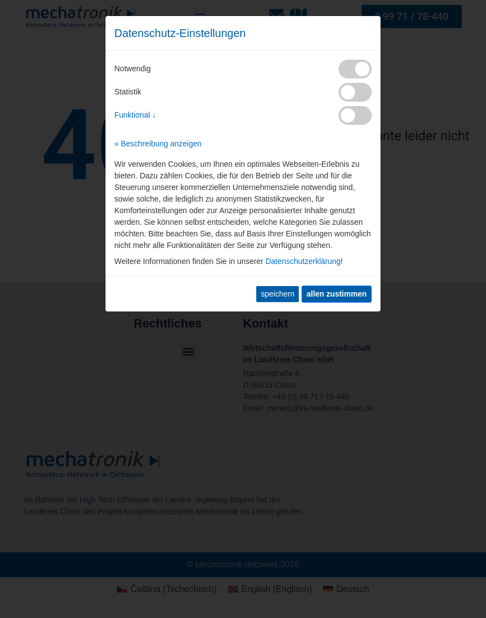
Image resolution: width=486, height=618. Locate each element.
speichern (277, 293)
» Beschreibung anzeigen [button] (158, 143)
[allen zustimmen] (337, 294)
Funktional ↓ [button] (135, 114)
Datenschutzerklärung (303, 261)
